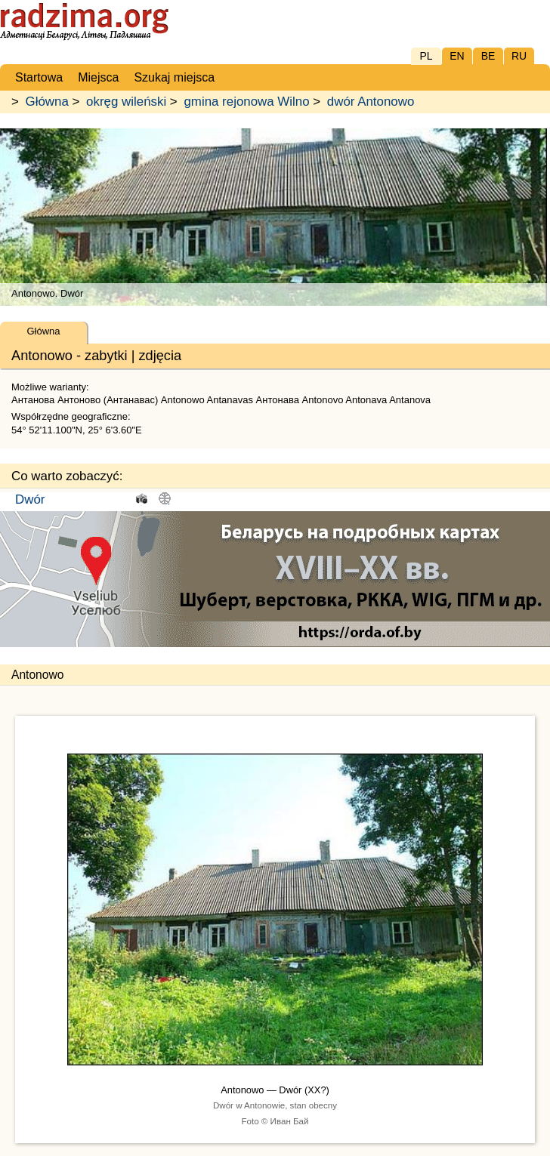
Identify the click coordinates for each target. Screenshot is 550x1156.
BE (488, 56)
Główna (47, 101)
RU (519, 56)
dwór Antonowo (371, 101)
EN (457, 56)
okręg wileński (126, 101)
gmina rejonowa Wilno (246, 101)
